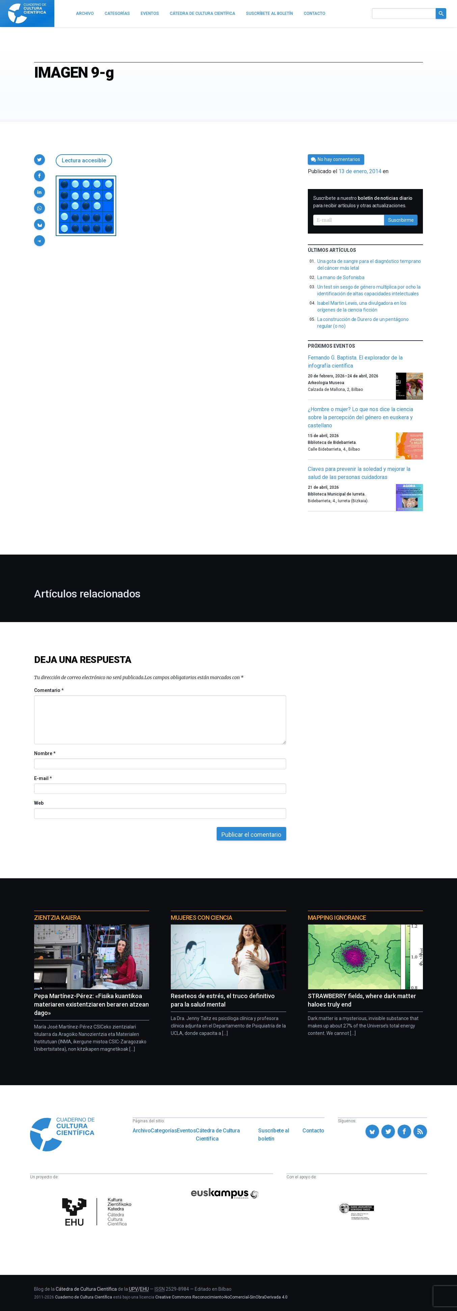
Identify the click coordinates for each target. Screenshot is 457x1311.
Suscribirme (401, 220)
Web (39, 803)
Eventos (186, 1130)
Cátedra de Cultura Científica (218, 1134)
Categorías (164, 1130)
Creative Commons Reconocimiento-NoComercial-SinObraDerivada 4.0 (221, 1297)
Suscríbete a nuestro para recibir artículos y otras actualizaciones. (363, 201)
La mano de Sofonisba (341, 277)
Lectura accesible (84, 160)
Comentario (48, 690)
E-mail (42, 778)
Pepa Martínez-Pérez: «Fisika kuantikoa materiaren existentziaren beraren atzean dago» (91, 1004)
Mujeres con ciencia (201, 917)
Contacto (313, 1130)
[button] (39, 159)
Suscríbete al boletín (273, 1134)
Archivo (142, 1130)
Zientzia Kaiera (57, 917)
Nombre (44, 753)
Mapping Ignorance (337, 917)
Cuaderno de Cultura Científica (83, 1297)
